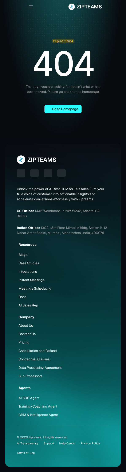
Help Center (67, 443)
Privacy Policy (90, 443)
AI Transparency (28, 443)
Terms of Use (26, 453)
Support (49, 443)
